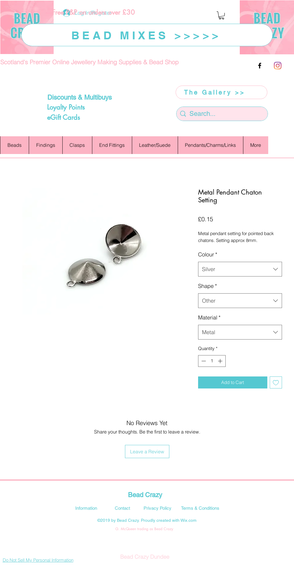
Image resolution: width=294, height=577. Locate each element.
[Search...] (222, 114)
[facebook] (259, 65)
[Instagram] (277, 65)
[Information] (86, 508)
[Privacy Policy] (157, 508)
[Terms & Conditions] (200, 508)
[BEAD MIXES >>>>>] (147, 35)
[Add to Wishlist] (276, 382)
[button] (221, 15)
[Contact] (122, 508)
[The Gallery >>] (221, 92)
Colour (207, 254)
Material (209, 317)
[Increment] (221, 361)
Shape (207, 285)
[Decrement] (203, 361)
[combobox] (240, 269)
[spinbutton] (212, 361)
